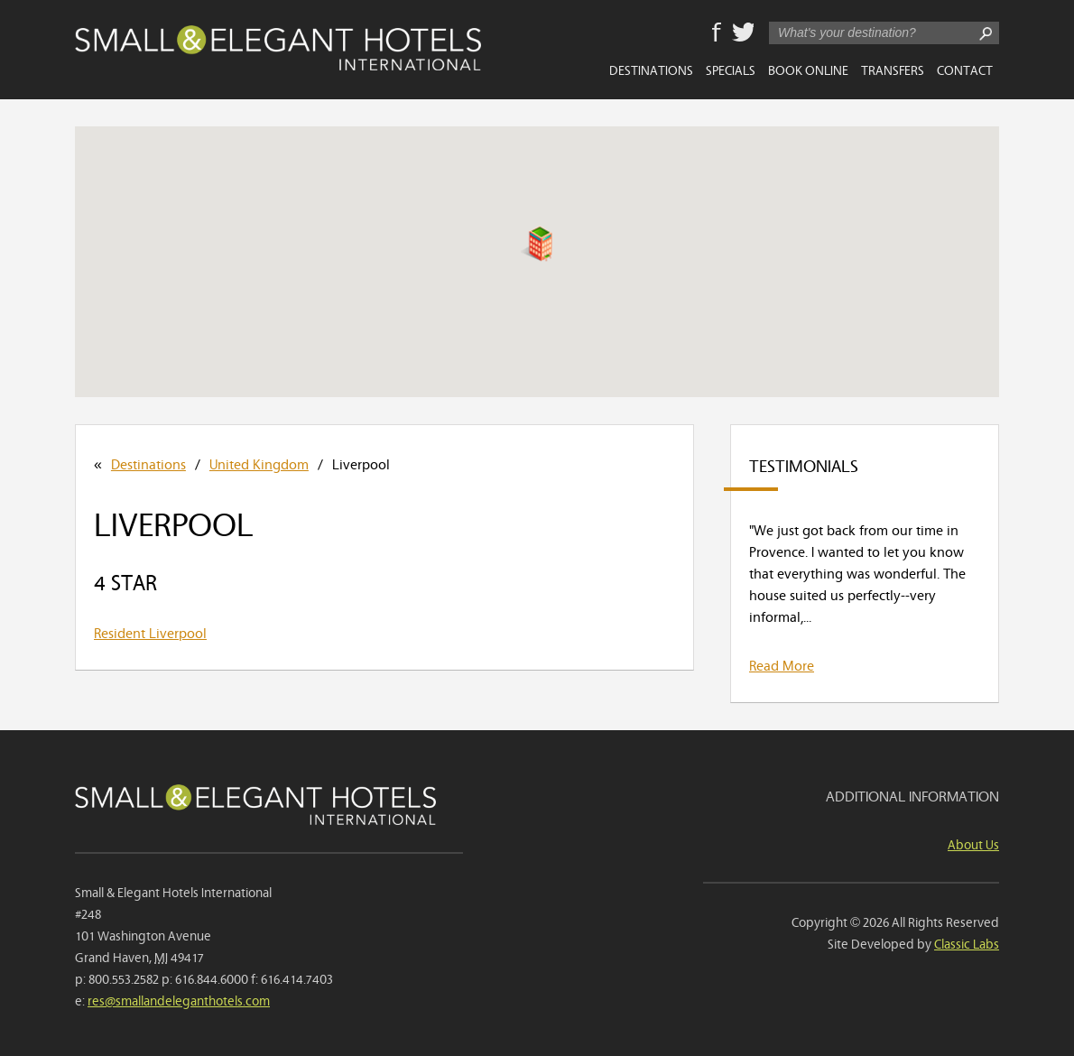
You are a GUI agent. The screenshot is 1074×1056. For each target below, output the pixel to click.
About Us (973, 843)
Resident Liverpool (150, 632)
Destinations (651, 69)
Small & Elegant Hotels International (278, 47)
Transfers (892, 69)
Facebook (716, 33)
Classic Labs (966, 942)
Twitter (743, 33)
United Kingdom (259, 463)
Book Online (808, 69)
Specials (730, 69)
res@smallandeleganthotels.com (179, 999)
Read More (781, 664)
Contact (965, 69)
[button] (536, 244)
